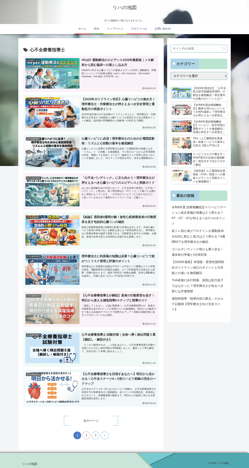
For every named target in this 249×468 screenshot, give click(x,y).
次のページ (91, 420)
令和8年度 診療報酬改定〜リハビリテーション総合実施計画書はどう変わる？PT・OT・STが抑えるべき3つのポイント (199, 215)
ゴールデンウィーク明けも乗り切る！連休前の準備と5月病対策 (197, 252)
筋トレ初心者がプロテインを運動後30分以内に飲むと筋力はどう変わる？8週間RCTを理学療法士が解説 (198, 236)
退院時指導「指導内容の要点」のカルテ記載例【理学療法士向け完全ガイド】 (197, 304)
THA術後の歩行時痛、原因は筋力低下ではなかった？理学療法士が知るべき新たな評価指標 (197, 286)
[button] (224, 49)
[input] (199, 49)
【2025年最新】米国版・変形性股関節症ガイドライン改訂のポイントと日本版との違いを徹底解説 (198, 267)
